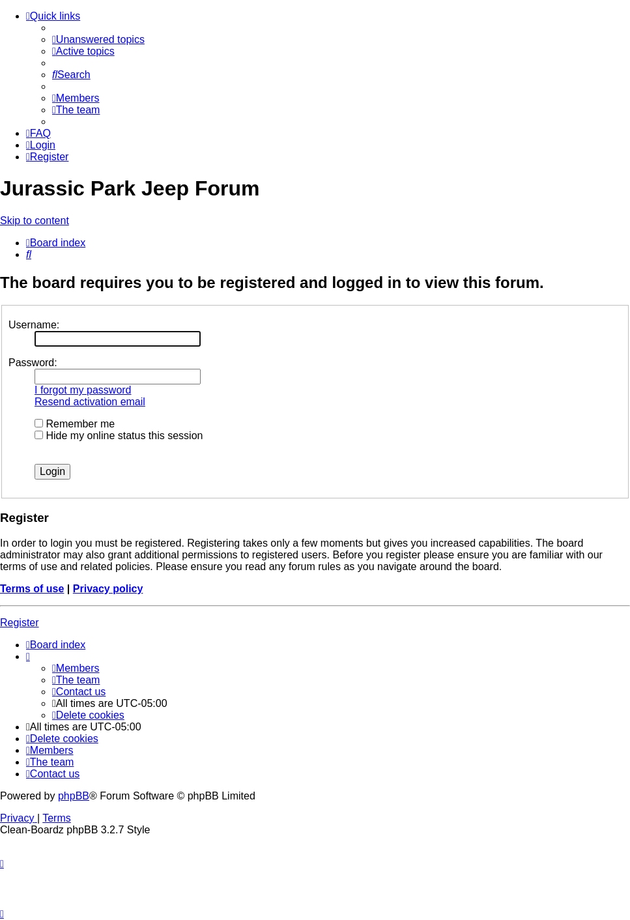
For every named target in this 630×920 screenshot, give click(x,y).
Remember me (75, 423)
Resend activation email (90, 401)
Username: (33, 324)
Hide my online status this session (119, 435)
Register (19, 622)
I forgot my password (83, 389)
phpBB (73, 795)
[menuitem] (98, 39)
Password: (32, 362)
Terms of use (32, 588)
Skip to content (34, 220)
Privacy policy (108, 588)
